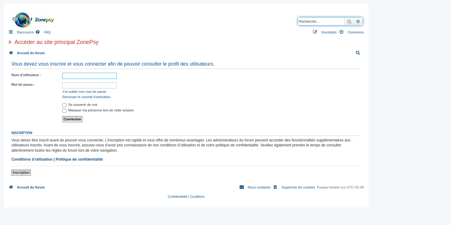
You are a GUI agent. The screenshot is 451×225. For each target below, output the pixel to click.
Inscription (21, 173)
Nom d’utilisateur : (26, 75)
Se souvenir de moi (79, 104)
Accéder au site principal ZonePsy (56, 42)
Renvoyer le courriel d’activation (86, 97)
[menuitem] (43, 32)
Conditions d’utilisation (31, 159)
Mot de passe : (23, 84)
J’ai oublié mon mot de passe (84, 91)
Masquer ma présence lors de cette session (98, 110)
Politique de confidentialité (79, 159)
